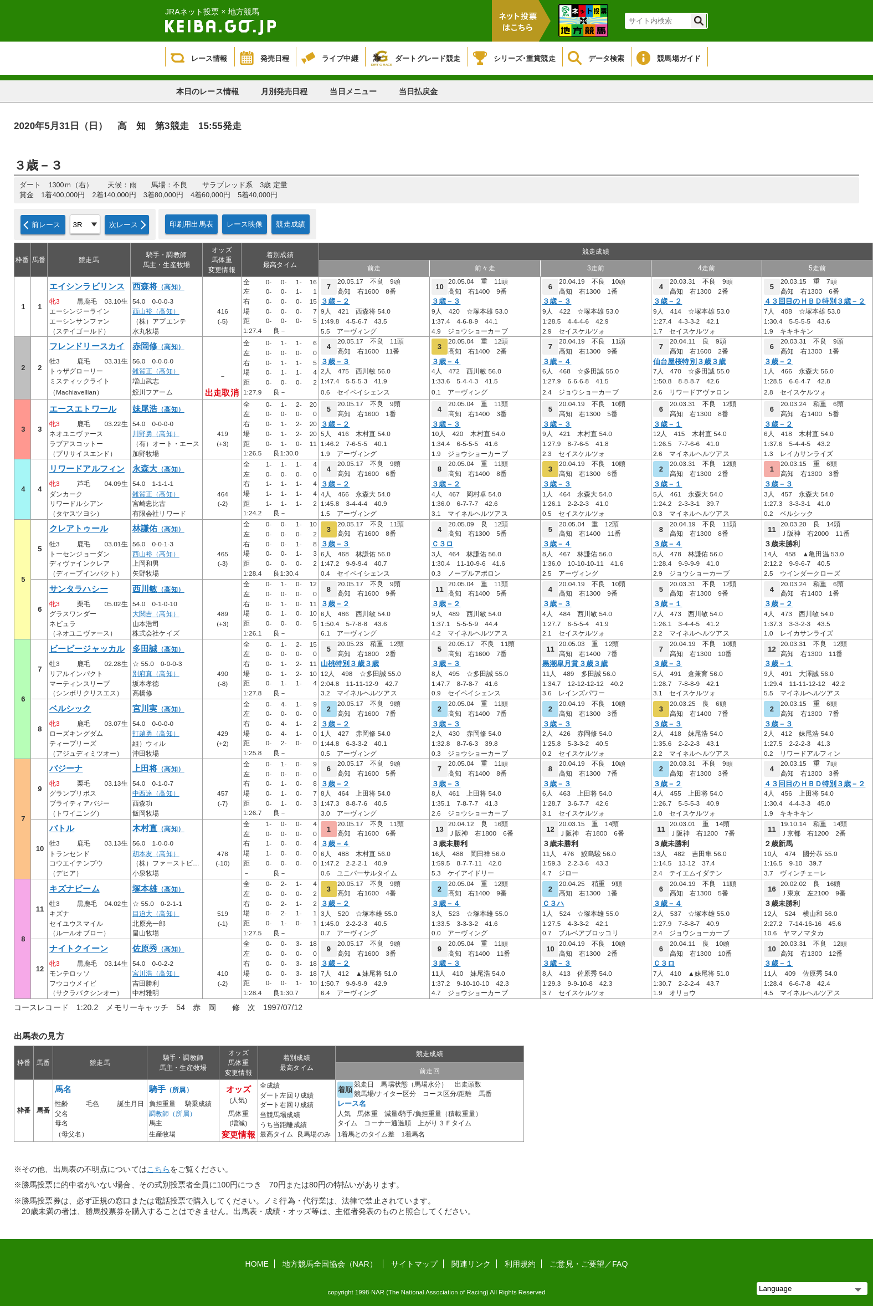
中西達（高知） (155, 793)
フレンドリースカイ (87, 346)
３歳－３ (446, 301)
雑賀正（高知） (155, 371)
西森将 (158, 286)
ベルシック (70, 708)
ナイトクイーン (78, 948)
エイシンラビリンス (87, 286)
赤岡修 (158, 346)
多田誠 (158, 648)
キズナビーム (74, 888)
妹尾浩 (158, 408)
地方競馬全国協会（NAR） (330, 1263)
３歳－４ (446, 362)
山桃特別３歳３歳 (350, 664)
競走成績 (290, 224)
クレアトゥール (78, 528)
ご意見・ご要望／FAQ (589, 1263)
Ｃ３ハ (553, 904)
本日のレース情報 (207, 91)
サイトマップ (414, 1263)
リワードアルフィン (87, 468)
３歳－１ (667, 424)
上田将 (158, 768)
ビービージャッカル (87, 648)
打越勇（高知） (155, 733)
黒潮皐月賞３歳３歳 (575, 664)
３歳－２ (335, 301)
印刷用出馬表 (191, 224)
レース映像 (245, 224)
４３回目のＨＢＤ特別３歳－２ (814, 301)
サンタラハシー (78, 589)
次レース (123, 225)
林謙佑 (158, 528)
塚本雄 (158, 888)
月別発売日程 (284, 91)
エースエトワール (82, 408)
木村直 (158, 828)
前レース (46, 225)
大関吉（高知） (155, 614)
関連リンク (471, 1263)
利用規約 (520, 1263)
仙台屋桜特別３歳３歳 (689, 362)
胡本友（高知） (155, 854)
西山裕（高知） (155, 311)
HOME (257, 1263)
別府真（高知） (155, 674)
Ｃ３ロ (442, 544)
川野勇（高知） (155, 434)
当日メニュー (353, 91)
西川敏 (158, 589)
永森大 (158, 468)
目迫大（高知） (155, 914)
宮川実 (158, 708)
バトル (61, 828)
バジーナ (66, 768)
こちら (158, 1169)
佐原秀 (158, 948)
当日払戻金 (418, 91)
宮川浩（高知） (155, 973)
